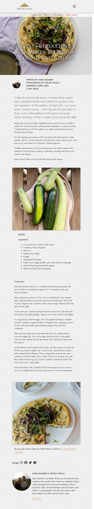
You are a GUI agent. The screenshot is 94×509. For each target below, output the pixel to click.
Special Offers (71, 15)
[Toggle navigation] (74, 6)
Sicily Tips (47, 15)
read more (36, 498)
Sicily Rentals (58, 15)
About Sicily (37, 15)
